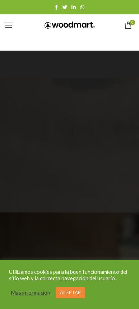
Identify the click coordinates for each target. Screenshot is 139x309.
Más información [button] (30, 293)
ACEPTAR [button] (70, 292)
